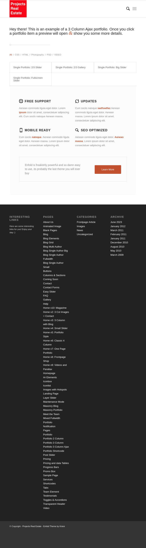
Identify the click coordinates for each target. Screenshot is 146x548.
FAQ (45, 295)
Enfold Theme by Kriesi (54, 526)
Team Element (51, 491)
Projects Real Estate (31, 526)
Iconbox (47, 381)
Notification (49, 426)
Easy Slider (49, 291)
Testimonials (50, 495)
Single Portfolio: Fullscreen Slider (28, 79)
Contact (47, 283)
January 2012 (117, 226)
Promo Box (49, 471)
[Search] (126, 8)
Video (46, 508)
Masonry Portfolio (52, 410)
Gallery (47, 299)
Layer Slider (49, 397)
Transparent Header (54, 503)
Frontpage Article (86, 222)
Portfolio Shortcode (53, 450)
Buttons (47, 271)
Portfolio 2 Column (53, 438)
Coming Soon (50, 279)
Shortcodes (49, 483)
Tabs (45, 487)
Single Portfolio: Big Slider (112, 67)
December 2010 (119, 242)
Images (81, 226)
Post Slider (49, 454)
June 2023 (116, 222)
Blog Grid (48, 242)
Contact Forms (51, 287)
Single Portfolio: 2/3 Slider (27, 67)
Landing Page (50, 393)
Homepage (49, 373)
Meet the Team (51, 414)
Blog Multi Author (52, 246)
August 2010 (117, 246)
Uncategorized (85, 234)
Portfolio (47, 434)
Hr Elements (50, 377)
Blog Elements (51, 238)
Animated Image (52, 226)
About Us (48, 222)
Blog (45, 234)
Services (48, 479)
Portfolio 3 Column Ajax (56, 446)
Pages (46, 430)
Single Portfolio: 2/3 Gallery (71, 67)
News (80, 230)
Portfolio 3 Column (53, 442)
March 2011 (117, 230)
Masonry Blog (50, 406)
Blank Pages (50, 230)
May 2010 (115, 250)
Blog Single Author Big (55, 250)
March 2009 (117, 254)
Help (45, 303)
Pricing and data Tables (56, 463)
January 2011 (117, 238)
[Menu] (134, 9)
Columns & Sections (54, 275)
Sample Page (50, 475)
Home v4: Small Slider (55, 328)
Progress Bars (51, 467)
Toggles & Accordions (55, 499)
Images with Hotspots (55, 389)
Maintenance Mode (53, 401)
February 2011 (118, 234)
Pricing (47, 458)
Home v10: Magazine (55, 307)
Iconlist (47, 385)
